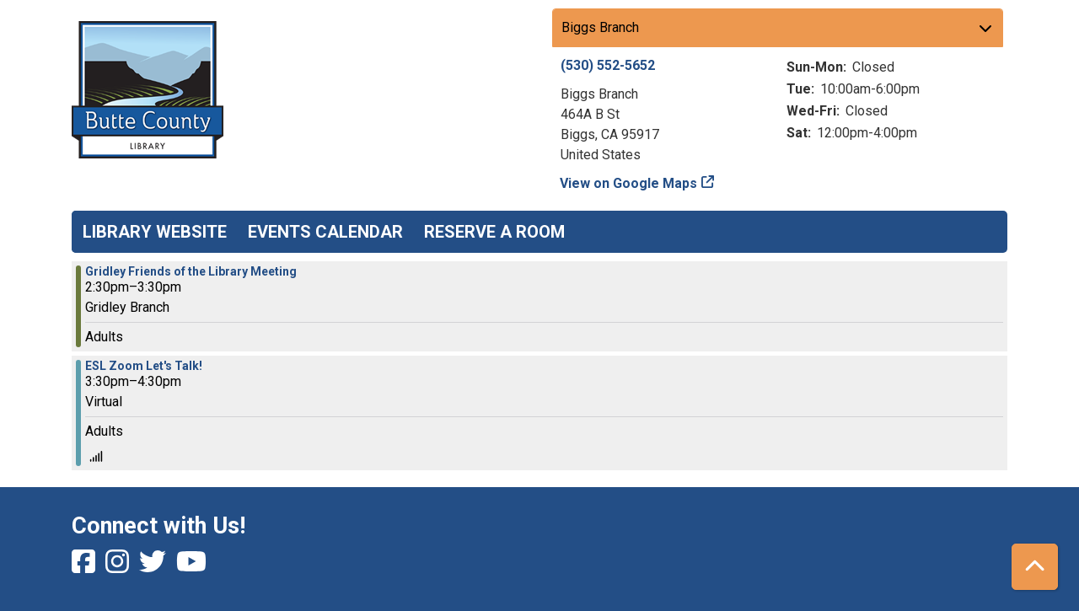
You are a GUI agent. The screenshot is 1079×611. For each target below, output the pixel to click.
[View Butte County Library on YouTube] (191, 567)
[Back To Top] (1035, 567)
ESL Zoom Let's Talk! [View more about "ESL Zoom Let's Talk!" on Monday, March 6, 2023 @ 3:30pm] (143, 366)
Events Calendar (325, 232)
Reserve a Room (494, 232)
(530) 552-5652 (608, 65)
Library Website (155, 232)
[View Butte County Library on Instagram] (118, 567)
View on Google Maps (629, 183)
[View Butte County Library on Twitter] (154, 567)
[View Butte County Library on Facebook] (85, 567)
